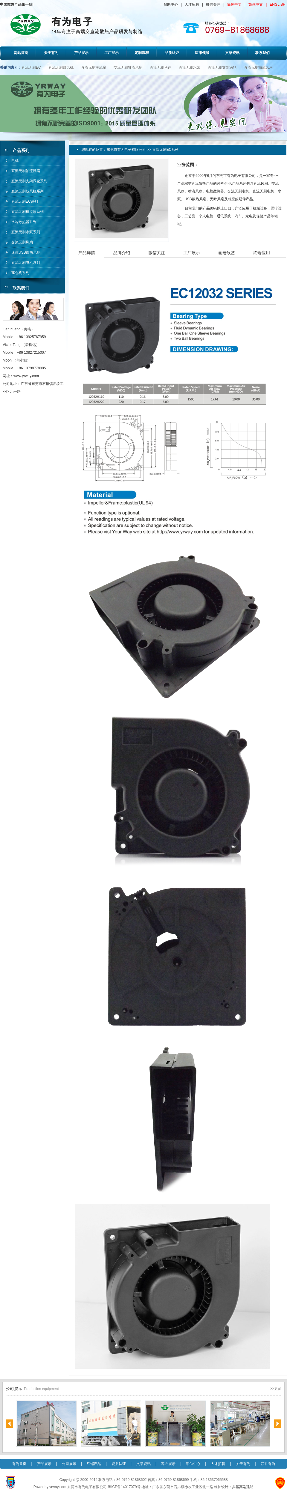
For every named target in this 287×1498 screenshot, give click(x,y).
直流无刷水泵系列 (25, 232)
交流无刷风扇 (22, 242)
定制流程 (142, 53)
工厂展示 (111, 53)
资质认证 (119, 1464)
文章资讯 (232, 53)
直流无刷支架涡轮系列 (29, 181)
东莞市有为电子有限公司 (126, 149)
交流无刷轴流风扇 (128, 67)
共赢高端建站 (243, 1487)
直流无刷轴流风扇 (258, 67)
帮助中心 (171, 4)
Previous (9, 1423)
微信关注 (213, 4)
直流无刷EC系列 (24, 201)
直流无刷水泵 (189, 67)
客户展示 (168, 1464)
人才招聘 (192, 4)
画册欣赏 (226, 252)
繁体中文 (255, 4)
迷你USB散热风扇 (25, 252)
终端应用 (261, 252)
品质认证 (172, 53)
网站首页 (21, 53)
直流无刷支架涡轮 (222, 67)
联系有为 (268, 1464)
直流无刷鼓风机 (61, 67)
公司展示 (69, 1464)
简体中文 (234, 4)
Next (277, 1423)
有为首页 (19, 1464)
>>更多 (275, 1388)
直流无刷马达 (160, 67)
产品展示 (81, 53)
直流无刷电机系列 (25, 263)
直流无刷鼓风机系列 (27, 191)
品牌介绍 (121, 252)
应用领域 (202, 53)
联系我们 (262, 53)
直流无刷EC (31, 67)
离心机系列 (20, 273)
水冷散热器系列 (23, 222)
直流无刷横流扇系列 (27, 212)
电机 (15, 161)
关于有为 (51, 53)
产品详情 (86, 252)
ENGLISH (278, 4)
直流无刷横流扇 (93, 67)
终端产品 (94, 1464)
